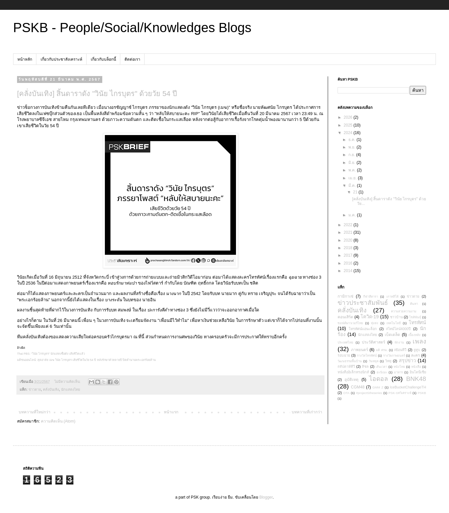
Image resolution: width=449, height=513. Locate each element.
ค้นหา (414, 304)
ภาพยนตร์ (359, 349)
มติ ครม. (382, 350)
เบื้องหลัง (414, 335)
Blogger (266, 497)
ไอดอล (378, 378)
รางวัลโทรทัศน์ (367, 355)
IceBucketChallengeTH (408, 387)
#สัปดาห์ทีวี (346, 366)
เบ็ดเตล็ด (392, 334)
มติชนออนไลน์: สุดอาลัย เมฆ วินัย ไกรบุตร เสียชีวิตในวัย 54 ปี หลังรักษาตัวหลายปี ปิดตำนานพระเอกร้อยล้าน (86, 360)
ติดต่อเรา (132, 59)
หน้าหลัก (24, 59)
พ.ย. (352, 147)
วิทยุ (388, 361)
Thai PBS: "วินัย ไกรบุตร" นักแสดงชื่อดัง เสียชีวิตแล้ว (51, 353)
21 (356, 192)
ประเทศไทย (345, 342)
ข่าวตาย (35, 389)
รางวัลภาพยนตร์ (394, 355)
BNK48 (416, 378)
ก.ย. (352, 154)
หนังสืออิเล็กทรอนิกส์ (353, 372)
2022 (349, 225)
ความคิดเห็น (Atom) (58, 421)
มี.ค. (352, 185)
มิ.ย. (352, 162)
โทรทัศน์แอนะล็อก (363, 329)
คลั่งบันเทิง (51, 389)
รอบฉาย (344, 355)
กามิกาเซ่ (345, 296)
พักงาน (399, 342)
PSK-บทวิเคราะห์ (399, 393)
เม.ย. (353, 178)
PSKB (422, 393)
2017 (349, 255)
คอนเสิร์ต (345, 317)
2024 (349, 132)
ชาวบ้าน (396, 317)
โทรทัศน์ (417, 322)
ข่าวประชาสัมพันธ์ (363, 302)
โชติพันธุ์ (415, 317)
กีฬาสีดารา (370, 296)
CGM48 (357, 387)
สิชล (365, 366)
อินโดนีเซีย (418, 372)
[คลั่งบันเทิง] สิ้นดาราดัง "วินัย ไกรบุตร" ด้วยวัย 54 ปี (97, 93)
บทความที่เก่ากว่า (307, 412)
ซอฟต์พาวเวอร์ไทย (350, 323)
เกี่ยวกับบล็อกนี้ (103, 59)
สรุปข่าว (407, 360)
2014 (349, 270)
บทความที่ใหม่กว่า (34, 412)
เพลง (419, 341)
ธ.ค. (352, 139)
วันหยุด (374, 361)
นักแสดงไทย (70, 389)
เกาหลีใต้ (392, 296)
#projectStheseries (369, 393)
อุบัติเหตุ (351, 379)
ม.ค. (352, 215)
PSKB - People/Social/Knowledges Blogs (132, 27)
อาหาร (398, 372)
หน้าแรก (171, 412)
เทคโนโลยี (393, 323)
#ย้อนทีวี (400, 350)
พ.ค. (352, 170)
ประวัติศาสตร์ (373, 342)
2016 (349, 263)
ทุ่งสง (374, 323)
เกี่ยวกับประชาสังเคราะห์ (61, 59)
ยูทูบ (417, 350)
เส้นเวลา (381, 366)
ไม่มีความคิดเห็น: (68, 382)
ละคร (415, 355)
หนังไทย (399, 366)
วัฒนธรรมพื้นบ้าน (350, 361)
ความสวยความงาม (403, 311)
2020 (349, 240)
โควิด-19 (370, 316)
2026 (349, 117)
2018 (349, 248)
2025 (349, 125)
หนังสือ (416, 366)
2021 (349, 232)
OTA (346, 393)
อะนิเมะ (382, 372)
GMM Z (377, 387)
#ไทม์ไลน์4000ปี (398, 329)
